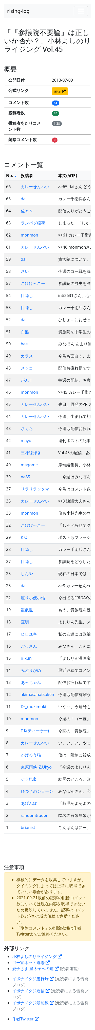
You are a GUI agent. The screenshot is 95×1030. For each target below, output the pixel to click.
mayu (26, 440)
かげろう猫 (31, 755)
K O (24, 537)
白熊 (25, 332)
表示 (60, 91)
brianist (28, 827)
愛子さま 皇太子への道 (35, 968)
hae (24, 344)
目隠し (27, 295)
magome (29, 465)
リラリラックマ (35, 489)
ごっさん (29, 646)
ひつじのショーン (37, 791)
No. (11, 175)
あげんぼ (29, 803)
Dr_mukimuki (33, 706)
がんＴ (27, 380)
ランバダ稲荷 (33, 223)
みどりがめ (31, 670)
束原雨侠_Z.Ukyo (36, 767)
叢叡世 (27, 610)
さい (25, 271)
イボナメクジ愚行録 (33, 978)
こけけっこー (33, 283)
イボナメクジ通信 (31, 990)
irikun (26, 658)
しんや (27, 573)
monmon (29, 235)
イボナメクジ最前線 (33, 1003)
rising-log (18, 11)
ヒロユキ (29, 634)
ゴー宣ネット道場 (31, 962)
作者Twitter (25, 1019)
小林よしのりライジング (37, 956)
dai (24, 199)
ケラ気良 (29, 779)
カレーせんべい (35, 186)
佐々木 (27, 211)
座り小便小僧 (33, 598)
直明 (25, 622)
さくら (27, 428)
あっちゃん (31, 682)
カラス (27, 356)
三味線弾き (31, 452)
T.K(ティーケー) (35, 731)
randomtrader (34, 815)
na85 (25, 477)
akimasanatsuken (37, 694)
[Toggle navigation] (81, 11)
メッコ (27, 368)
